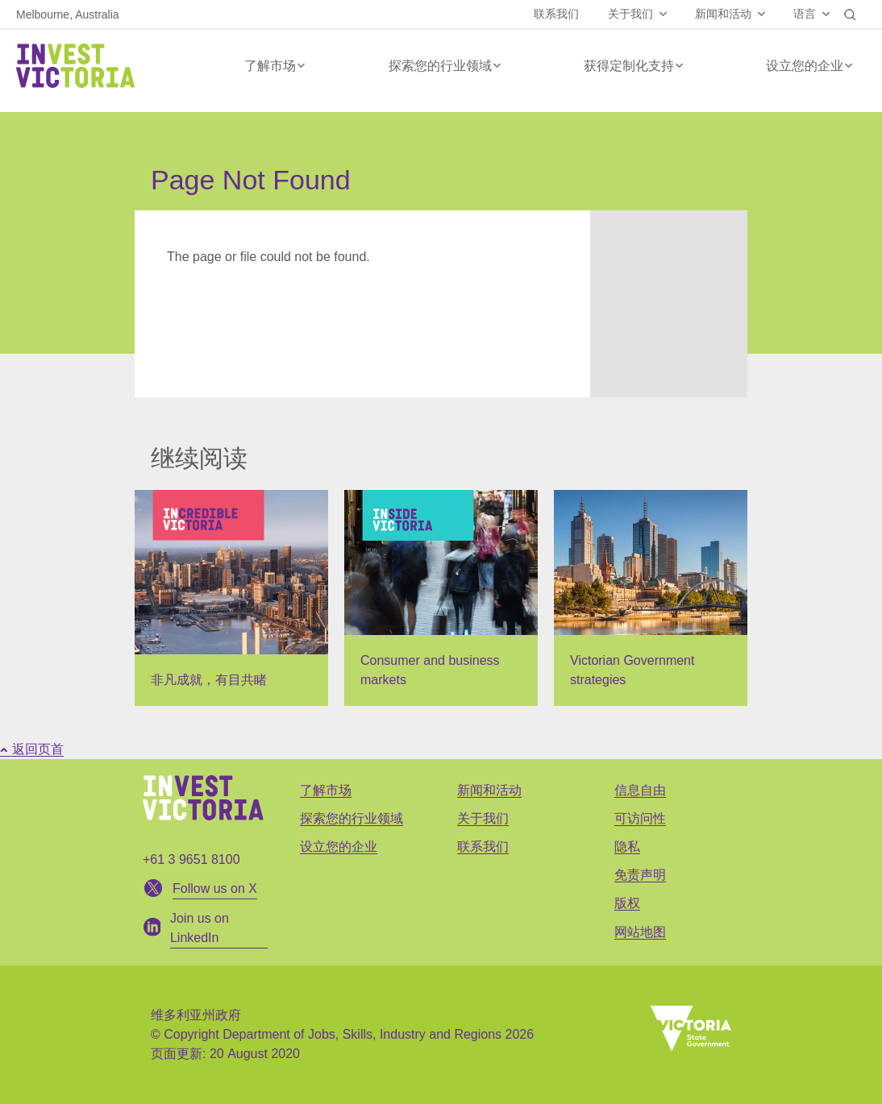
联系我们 (556, 13)
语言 (804, 13)
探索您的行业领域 (440, 66)
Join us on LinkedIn (199, 927)
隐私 (627, 846)
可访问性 (640, 818)
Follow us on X (215, 888)
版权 (627, 903)
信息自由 (640, 790)
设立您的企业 (804, 66)
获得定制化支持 (629, 66)
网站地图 (640, 932)
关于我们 (630, 13)
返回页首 (32, 749)
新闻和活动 (723, 13)
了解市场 (270, 66)
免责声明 (640, 875)
